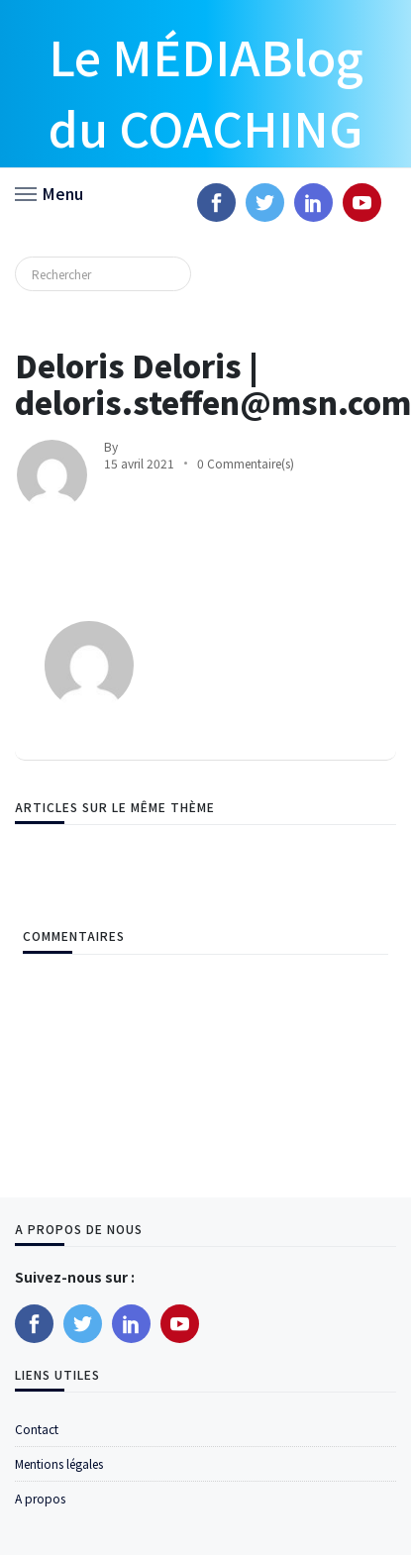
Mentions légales (59, 1463)
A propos (40, 1498)
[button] (49, 192)
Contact (36, 1428)
